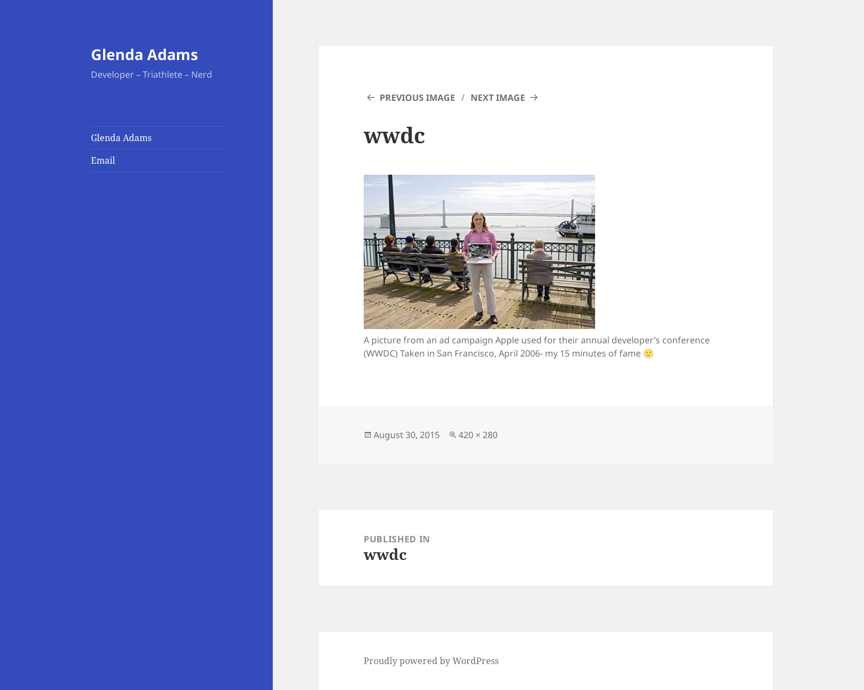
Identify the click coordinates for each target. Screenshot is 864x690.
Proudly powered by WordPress (431, 661)
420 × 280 (478, 435)
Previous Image (417, 97)
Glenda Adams (144, 54)
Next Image (498, 97)
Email (103, 160)
